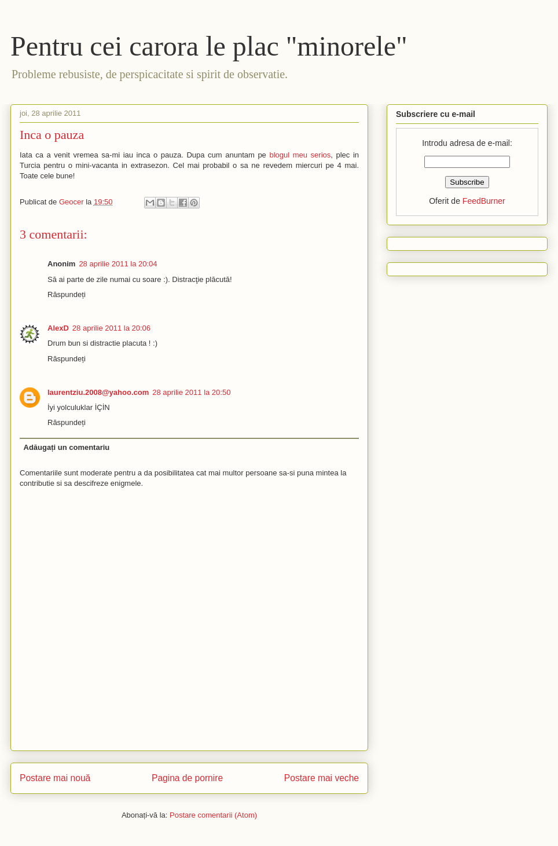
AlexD (58, 328)
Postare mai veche (321, 778)
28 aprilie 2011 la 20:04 (118, 263)
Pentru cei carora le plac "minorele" (209, 46)
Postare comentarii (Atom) (213, 815)
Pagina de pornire (187, 778)
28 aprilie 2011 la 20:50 (191, 392)
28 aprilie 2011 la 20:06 (111, 328)
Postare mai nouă (55, 778)
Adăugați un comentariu (67, 447)
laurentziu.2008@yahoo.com (98, 392)
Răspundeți (66, 294)
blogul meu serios (300, 155)
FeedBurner (483, 201)
